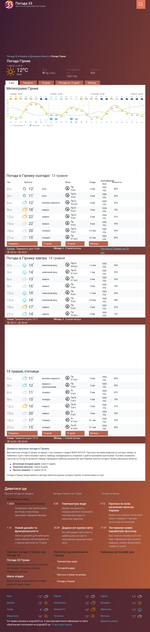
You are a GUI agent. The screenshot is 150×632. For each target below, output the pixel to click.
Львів (10, 609)
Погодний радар (66, 568)
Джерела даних (109, 621)
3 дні (12, 82)
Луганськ (59, 616)
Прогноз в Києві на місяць (71, 574)
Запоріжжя (60, 602)
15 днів (71, 243)
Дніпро (11, 602)
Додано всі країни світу (77, 527)
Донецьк (105, 602)
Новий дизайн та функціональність (27, 529)
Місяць (92, 82)
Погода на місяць (110, 493)
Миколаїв (106, 609)
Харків (57, 596)
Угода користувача (61, 624)
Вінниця (105, 616)
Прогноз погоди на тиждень (19, 493)
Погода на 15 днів (69, 82)
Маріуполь (12, 616)
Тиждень (28, 82)
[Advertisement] (75, 30)
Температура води (74, 503)
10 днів (46, 82)
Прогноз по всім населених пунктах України (121, 507)
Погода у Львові (66, 581)
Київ (9, 596)
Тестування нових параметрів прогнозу (123, 529)
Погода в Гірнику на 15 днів (67, 493)
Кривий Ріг (60, 609)
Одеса (104, 596)
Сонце (11, 248)
